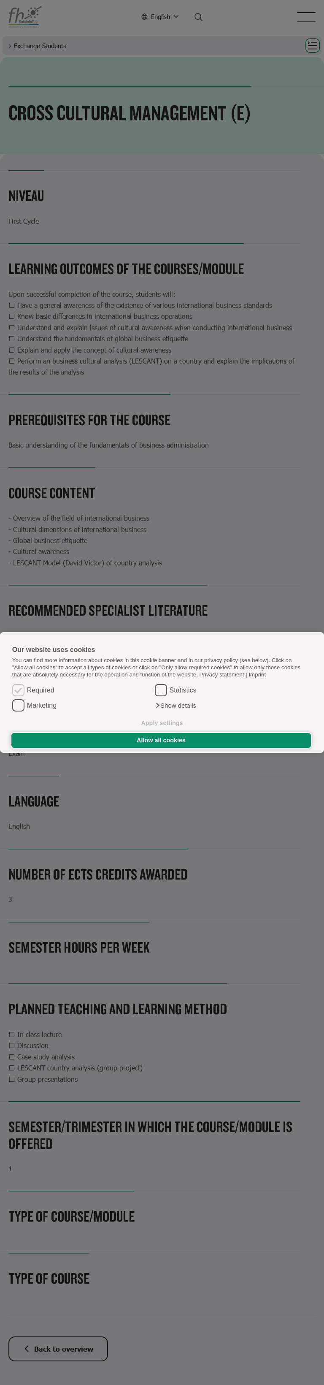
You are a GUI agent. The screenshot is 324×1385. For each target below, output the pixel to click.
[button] (176, 705)
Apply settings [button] (162, 723)
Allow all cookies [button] (161, 740)
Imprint (257, 674)
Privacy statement (222, 674)
